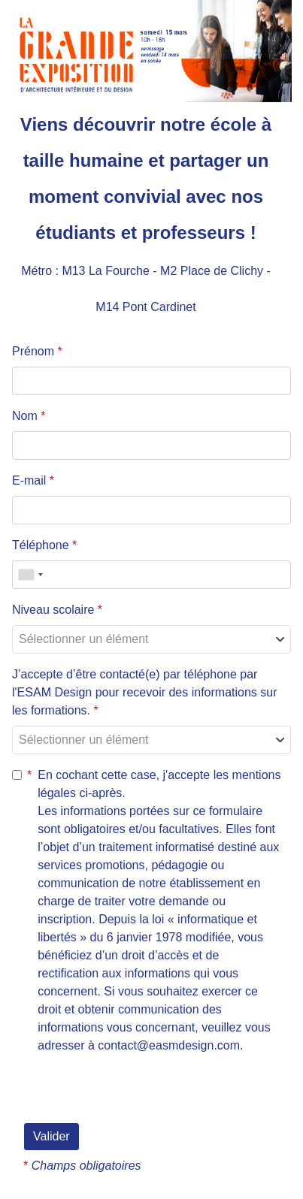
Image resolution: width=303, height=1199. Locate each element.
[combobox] (30, 574)
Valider (51, 1136)
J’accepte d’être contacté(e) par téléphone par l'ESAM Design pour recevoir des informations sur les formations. (144, 692)
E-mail (33, 480)
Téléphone (44, 545)
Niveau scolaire (57, 609)
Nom (28, 415)
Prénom (37, 351)
